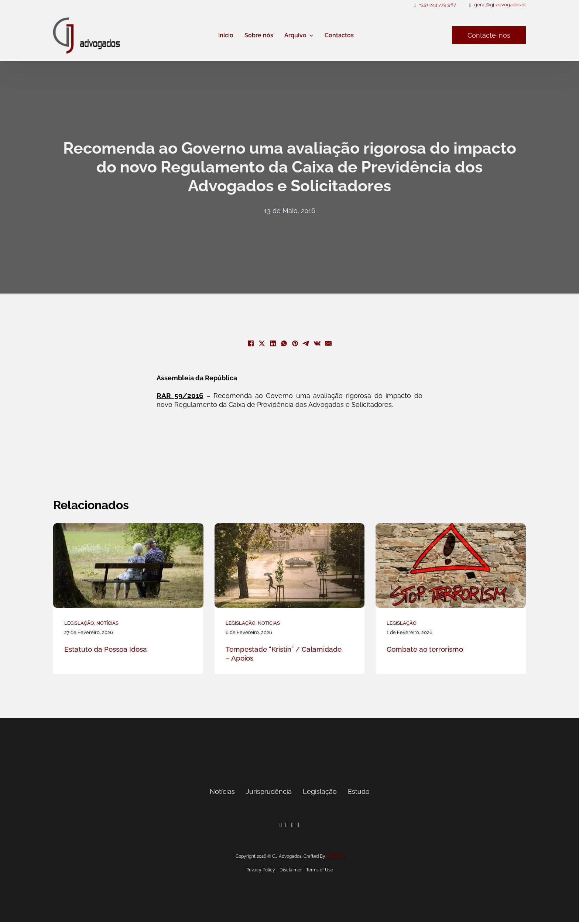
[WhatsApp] (284, 343)
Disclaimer (291, 870)
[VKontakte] (317, 343)
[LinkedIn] (272, 343)
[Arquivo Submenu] (311, 35)
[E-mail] (328, 343)
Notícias (107, 623)
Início (225, 35)
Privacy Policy (260, 870)
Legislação (79, 623)
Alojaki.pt (334, 856)
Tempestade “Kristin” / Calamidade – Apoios (284, 653)
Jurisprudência (269, 791)
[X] (261, 343)
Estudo (359, 791)
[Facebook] (250, 343)
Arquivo (295, 35)
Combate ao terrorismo (425, 649)
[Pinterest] (295, 343)
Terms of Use (319, 870)
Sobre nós (258, 35)
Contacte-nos (488, 35)
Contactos (339, 35)
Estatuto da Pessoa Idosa (105, 649)
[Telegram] (306, 343)
